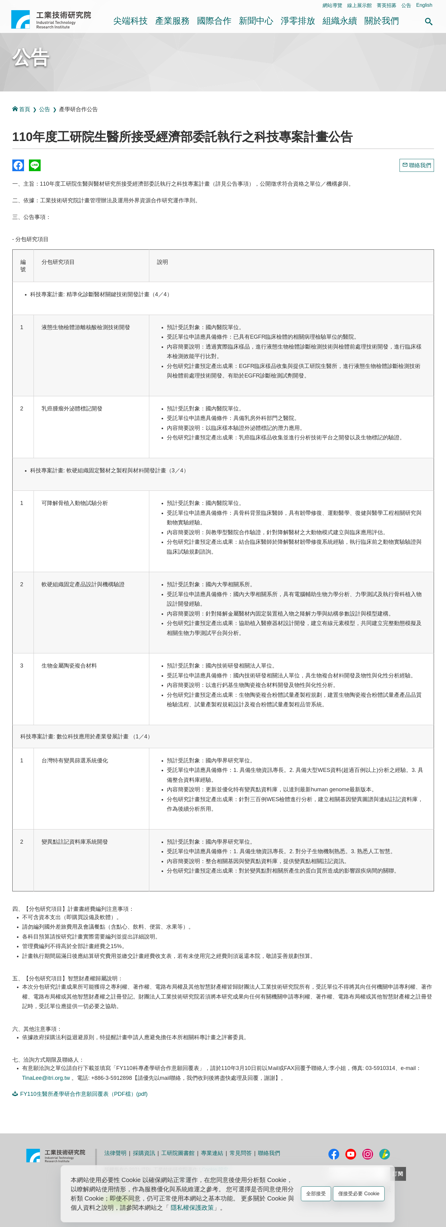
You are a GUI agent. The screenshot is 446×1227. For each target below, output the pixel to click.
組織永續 (340, 21)
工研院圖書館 (178, 1153)
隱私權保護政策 (192, 1207)
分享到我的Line (35, 165)
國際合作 (214, 21)
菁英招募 (386, 5)
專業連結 (212, 1153)
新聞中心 (256, 21)
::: (13, 5)
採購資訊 (144, 1153)
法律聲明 (115, 1153)
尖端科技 (130, 21)
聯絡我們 (420, 165)
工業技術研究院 (55, 19)
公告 (406, 5)
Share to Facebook (18, 165)
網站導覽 (332, 5)
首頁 (21, 109)
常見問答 (241, 1153)
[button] (429, 20)
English (424, 5)
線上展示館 (359, 5)
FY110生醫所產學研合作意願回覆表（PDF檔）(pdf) (80, 1094)
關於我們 (381, 21)
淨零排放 (298, 21)
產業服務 (172, 21)
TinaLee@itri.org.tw (46, 1078)
